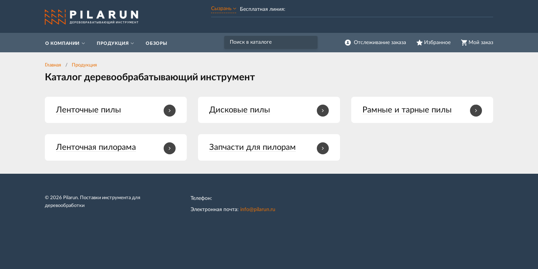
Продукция (84, 65)
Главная (53, 65)
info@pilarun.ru (257, 209)
